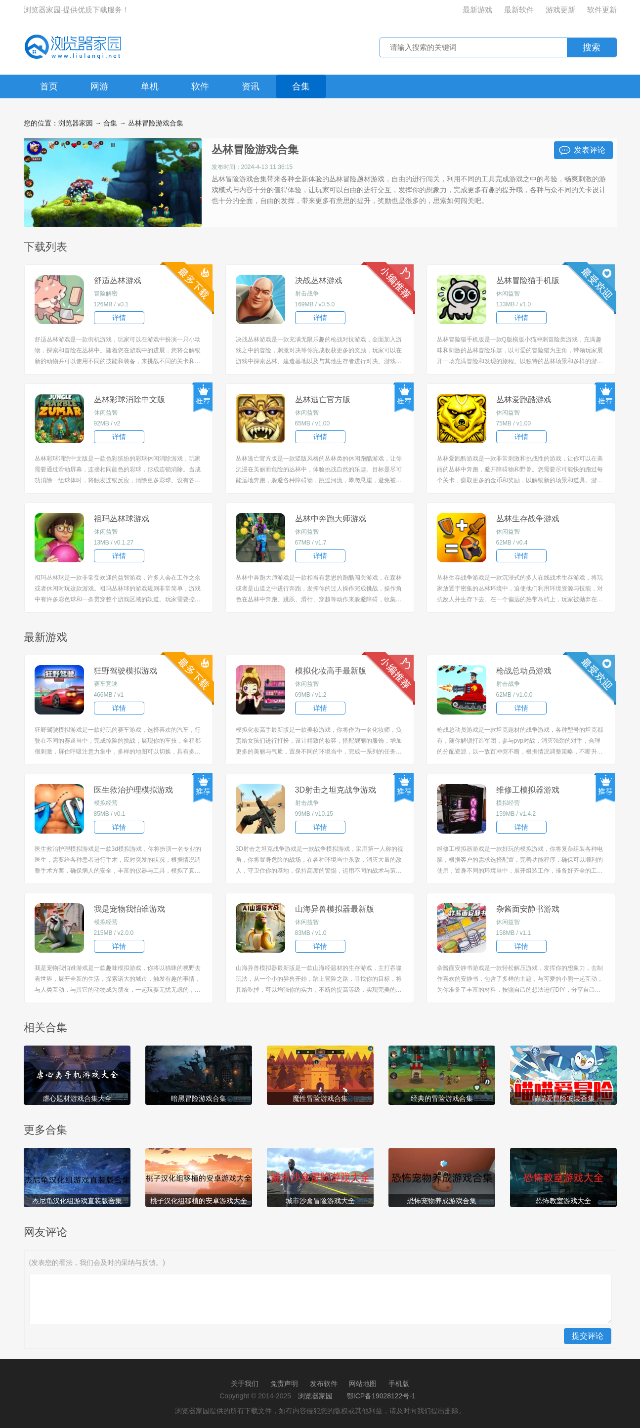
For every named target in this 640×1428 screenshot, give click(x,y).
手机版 (398, 1383)
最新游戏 (477, 9)
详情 (119, 318)
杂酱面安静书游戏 (527, 909)
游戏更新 (560, 9)
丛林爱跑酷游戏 (524, 399)
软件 (200, 86)
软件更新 (602, 9)
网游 (99, 86)
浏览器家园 (75, 123)
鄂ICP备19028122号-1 (381, 1396)
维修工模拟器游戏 (527, 790)
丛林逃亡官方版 (322, 399)
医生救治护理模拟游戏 (133, 790)
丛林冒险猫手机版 (527, 280)
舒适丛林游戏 (117, 280)
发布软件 (324, 1383)
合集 (301, 86)
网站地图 (363, 1383)
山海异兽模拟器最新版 (334, 909)
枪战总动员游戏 (524, 671)
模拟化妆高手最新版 (330, 671)
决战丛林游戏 (318, 280)
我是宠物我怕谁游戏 (129, 909)
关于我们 (244, 1383)
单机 (150, 86)
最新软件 (519, 9)
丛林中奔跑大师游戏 (330, 518)
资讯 (250, 86)
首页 (49, 86)
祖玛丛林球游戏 (121, 518)
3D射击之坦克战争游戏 (335, 790)
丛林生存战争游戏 (527, 518)
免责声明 (284, 1383)
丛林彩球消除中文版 (129, 399)
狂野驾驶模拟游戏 (125, 671)
